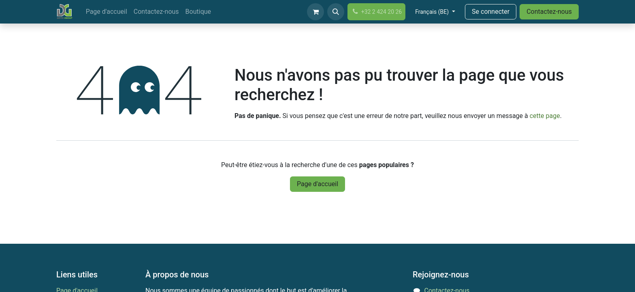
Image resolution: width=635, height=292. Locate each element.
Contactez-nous (549, 11)
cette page (545, 116)
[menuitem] (106, 12)
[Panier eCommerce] (315, 11)
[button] (335, 11)
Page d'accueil (317, 184)
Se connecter (490, 11)
